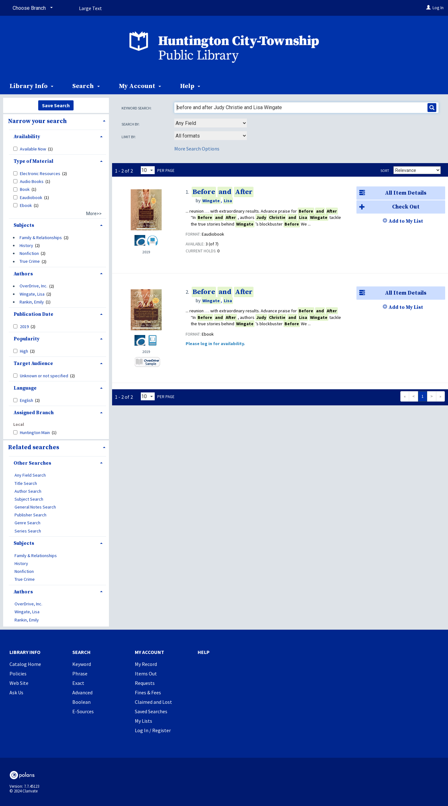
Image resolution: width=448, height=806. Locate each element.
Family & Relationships (41, 237)
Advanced (82, 692)
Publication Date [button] (33, 314)
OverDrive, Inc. (33, 286)
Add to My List (406, 221)
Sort (384, 170)
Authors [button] (23, 274)
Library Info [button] (31, 86)
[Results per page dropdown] (148, 170)
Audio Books (32, 181)
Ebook (26, 205)
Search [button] (85, 86)
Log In (438, 7)
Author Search (28, 491)
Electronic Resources (40, 173)
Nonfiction (29, 253)
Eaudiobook (31, 197)
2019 (25, 326)
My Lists (143, 721)
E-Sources (83, 711)
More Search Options (196, 148)
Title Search (26, 483)
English (27, 400)
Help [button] (190, 86)
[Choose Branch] (31, 8)
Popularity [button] (26, 339)
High (24, 351)
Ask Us (16, 692)
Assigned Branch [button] (34, 413)
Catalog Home (25, 664)
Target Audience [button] (33, 364)
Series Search (28, 531)
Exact (78, 683)
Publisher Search (30, 515)
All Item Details (391, 193)
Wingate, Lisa (32, 294)
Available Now (33, 149)
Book (25, 189)
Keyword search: (137, 108)
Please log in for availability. (215, 343)
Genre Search (27, 523)
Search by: (131, 124)
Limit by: (129, 136)
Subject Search (29, 499)
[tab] (56, 120)
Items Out (146, 673)
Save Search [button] (56, 105)
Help (204, 652)
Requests (145, 683)
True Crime (30, 261)
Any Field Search (30, 475)
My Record (146, 664)
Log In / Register (153, 730)
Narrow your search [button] (37, 121)
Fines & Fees (148, 692)
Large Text (90, 8)
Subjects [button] (24, 225)
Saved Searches (151, 711)
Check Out (388, 207)
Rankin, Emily (32, 302)
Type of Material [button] (33, 161)
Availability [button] (27, 137)
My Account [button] (140, 86)
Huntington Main (35, 432)
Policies (18, 673)
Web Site (18, 683)
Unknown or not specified (44, 376)
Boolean (81, 702)
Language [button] (25, 388)
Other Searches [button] (32, 463)
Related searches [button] (33, 447)
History (26, 245)
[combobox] (210, 123)
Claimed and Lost (153, 702)
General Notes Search (35, 507)
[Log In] (428, 7)
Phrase (79, 673)
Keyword (81, 664)
